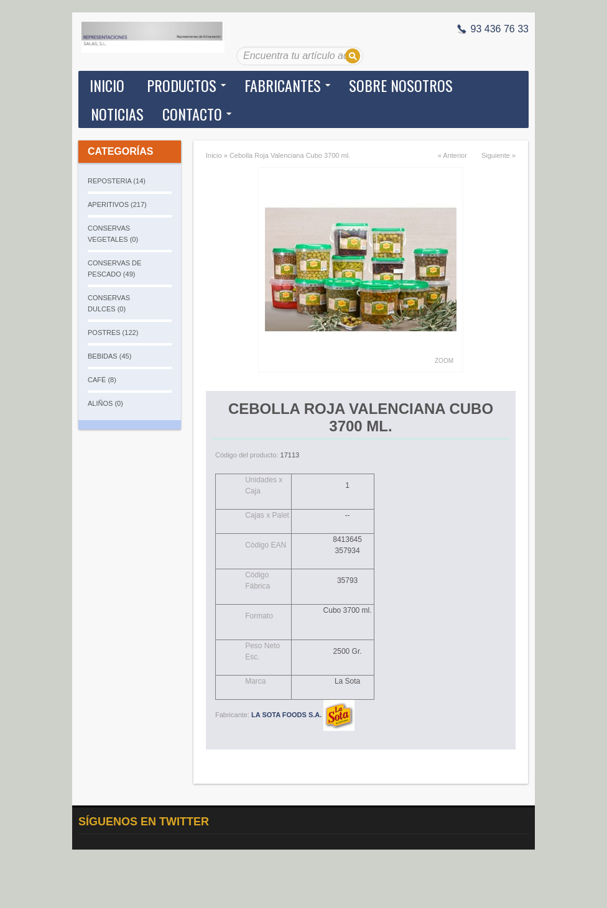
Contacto (192, 114)
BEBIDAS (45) (109, 356)
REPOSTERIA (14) (117, 181)
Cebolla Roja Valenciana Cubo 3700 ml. (289, 155)
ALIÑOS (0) (105, 403)
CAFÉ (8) (102, 379)
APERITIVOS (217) (117, 204)
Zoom (444, 360)
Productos (181, 85)
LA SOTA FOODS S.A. (302, 714)
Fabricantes (282, 85)
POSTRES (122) (113, 332)
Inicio (107, 85)
